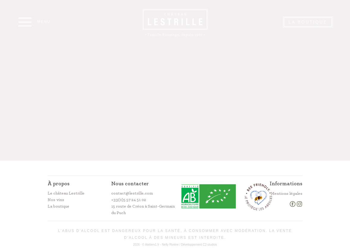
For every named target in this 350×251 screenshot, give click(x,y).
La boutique (58, 206)
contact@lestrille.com (132, 193)
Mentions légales (286, 194)
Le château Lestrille (66, 193)
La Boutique (307, 22)
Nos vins (56, 200)
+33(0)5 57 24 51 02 (128, 200)
